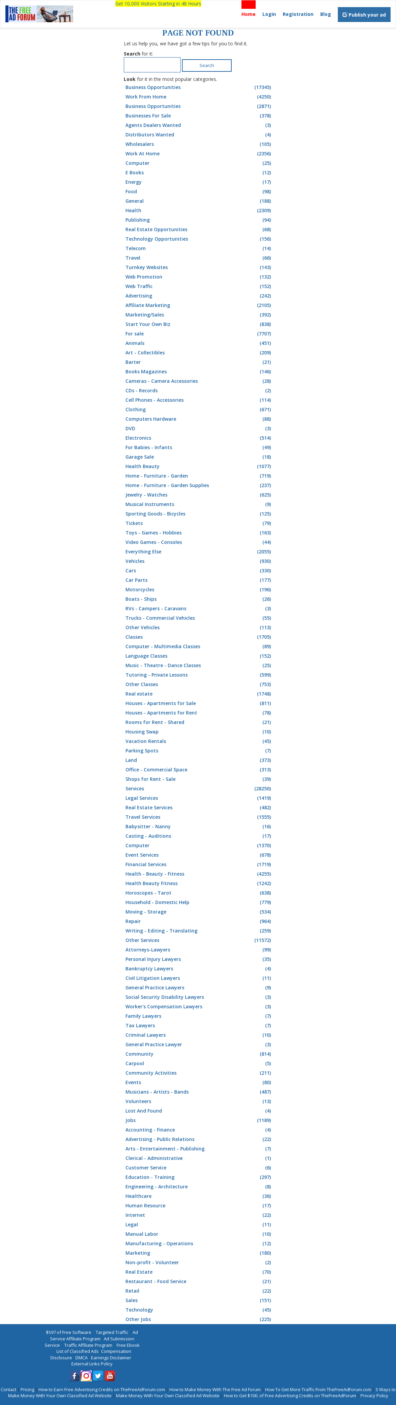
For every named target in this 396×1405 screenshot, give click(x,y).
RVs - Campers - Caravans (199, 608)
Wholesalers (199, 144)
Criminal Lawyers (199, 1035)
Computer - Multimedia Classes (199, 646)
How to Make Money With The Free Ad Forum (215, 1389)
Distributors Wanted (199, 134)
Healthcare (199, 1196)
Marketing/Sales (199, 315)
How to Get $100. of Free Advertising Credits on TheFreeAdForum (290, 1395)
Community (199, 1054)
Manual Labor (199, 1234)
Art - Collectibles (199, 352)
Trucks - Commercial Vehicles (199, 618)
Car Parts (199, 580)
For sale (199, 333)
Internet (199, 1215)
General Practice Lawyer (199, 1044)
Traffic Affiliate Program (88, 1345)
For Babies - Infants (199, 447)
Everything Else (199, 551)
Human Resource (199, 1205)
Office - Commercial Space (199, 769)
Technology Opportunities (199, 239)
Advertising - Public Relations (199, 1139)
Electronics (199, 438)
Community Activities (199, 1073)
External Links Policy (92, 1364)
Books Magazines (199, 371)
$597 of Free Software (68, 1332)
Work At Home (199, 153)
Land (199, 760)
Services (199, 788)
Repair (199, 921)
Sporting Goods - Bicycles (199, 514)
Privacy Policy (374, 1395)
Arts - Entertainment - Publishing (199, 1149)
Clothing (199, 409)
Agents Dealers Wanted (199, 125)
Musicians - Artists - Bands (199, 1092)
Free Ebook (128, 1345)
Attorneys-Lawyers (199, 949)
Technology (199, 1310)
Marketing (199, 1253)
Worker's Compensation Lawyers (199, 1006)
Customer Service (199, 1167)
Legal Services (199, 798)
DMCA (81, 1358)
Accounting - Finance (199, 1130)
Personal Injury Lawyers (199, 959)
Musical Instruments (199, 504)
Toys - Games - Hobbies (199, 532)
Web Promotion (199, 277)
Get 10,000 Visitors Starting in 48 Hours (158, 3)
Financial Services (199, 864)
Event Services (199, 855)
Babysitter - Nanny (199, 826)
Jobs (199, 1120)
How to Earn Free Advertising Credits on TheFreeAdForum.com (102, 1389)
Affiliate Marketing (199, 305)
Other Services (199, 940)
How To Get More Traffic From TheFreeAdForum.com (318, 1389)
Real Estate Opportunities (199, 229)
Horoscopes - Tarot (199, 893)
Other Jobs (199, 1319)
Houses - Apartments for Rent (199, 713)
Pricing (27, 1389)
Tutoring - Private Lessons (199, 675)
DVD (199, 428)
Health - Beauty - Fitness (199, 874)
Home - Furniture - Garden (199, 476)
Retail (199, 1291)
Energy (199, 182)
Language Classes (199, 656)
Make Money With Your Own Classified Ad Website (167, 1395)
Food (199, 191)
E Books (199, 172)
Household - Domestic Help (199, 902)
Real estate (199, 694)
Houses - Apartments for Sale (199, 703)
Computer (199, 163)
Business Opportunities (199, 87)
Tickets (199, 523)
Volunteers (199, 1101)
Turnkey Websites (199, 267)
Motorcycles (199, 589)
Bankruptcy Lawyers (199, 968)
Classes (199, 637)
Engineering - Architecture (199, 1186)
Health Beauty (199, 466)
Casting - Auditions (199, 836)
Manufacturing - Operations (199, 1243)
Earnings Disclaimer (111, 1358)
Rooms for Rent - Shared (199, 722)
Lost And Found (199, 1111)
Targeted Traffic (112, 1332)
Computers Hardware (199, 419)
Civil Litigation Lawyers (199, 978)
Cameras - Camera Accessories (199, 381)
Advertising (199, 296)
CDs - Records (199, 390)
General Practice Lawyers (199, 987)
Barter (199, 362)
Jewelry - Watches (199, 495)
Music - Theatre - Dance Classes (199, 665)
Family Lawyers (199, 1016)
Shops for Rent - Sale (199, 779)
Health (199, 210)
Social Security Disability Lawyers (199, 997)
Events (199, 1082)
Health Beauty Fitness (199, 883)
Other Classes (199, 684)
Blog (325, 14)
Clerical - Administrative (199, 1158)
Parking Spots (199, 750)
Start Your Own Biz (199, 324)
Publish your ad (364, 15)
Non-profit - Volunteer (199, 1262)
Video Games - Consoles (199, 542)
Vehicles (199, 561)
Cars (199, 570)
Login (269, 14)
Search (207, 65)
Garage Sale (199, 457)
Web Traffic (199, 286)
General (199, 201)
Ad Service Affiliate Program (94, 1335)
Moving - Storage (199, 912)
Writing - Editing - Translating (199, 931)
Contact (8, 1389)
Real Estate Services (199, 807)
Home (248, 14)
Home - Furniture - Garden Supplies (199, 485)
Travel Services (199, 817)
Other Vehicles (199, 627)
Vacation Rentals (199, 741)
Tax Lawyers (199, 1025)
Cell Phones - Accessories (199, 400)
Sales (199, 1300)
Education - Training (199, 1177)
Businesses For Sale (199, 115)
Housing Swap (199, 732)
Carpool (199, 1063)
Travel (199, 258)
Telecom (199, 248)
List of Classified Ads (77, 1351)
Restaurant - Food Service (199, 1281)
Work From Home (199, 97)
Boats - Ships (199, 599)
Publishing (199, 220)
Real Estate (199, 1272)
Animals (199, 343)
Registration (298, 14)
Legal (199, 1224)
